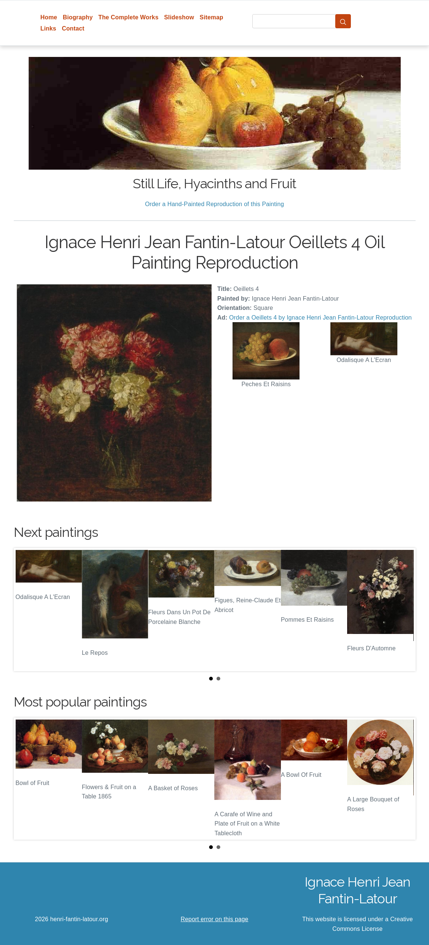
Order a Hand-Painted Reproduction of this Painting (214, 204)
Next (404, 610)
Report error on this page (215, 919)
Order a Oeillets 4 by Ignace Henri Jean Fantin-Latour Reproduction (320, 317)
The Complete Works (128, 17)
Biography (78, 17)
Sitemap (211, 17)
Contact (73, 28)
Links (49, 28)
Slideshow (179, 17)
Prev (25, 610)
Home (49, 17)
